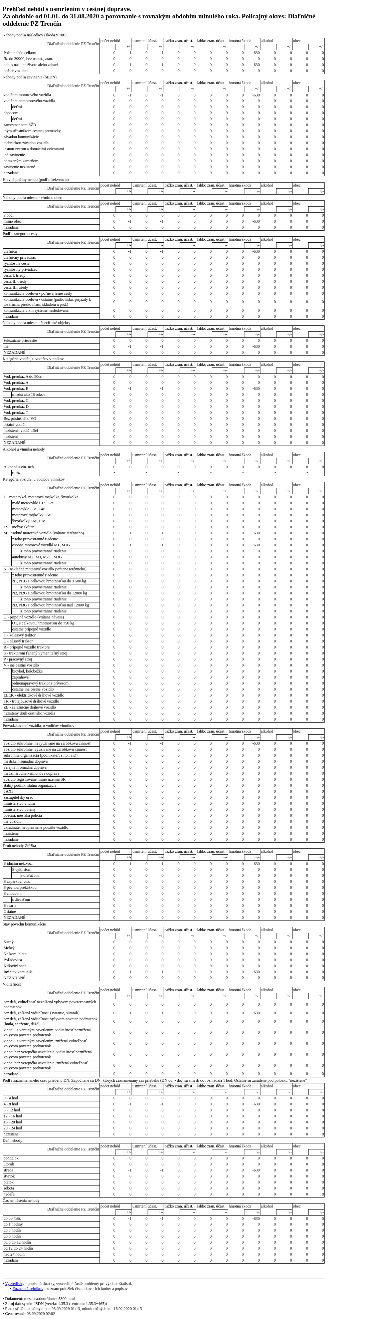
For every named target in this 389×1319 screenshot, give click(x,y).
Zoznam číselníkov (27, 1288)
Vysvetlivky (14, 1283)
